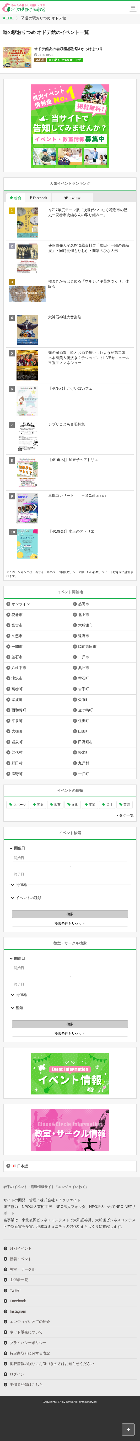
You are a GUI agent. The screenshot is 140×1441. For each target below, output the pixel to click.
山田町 (83, 731)
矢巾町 (83, 700)
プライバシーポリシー (28, 1343)
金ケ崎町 (85, 710)
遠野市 (83, 636)
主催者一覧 (19, 1280)
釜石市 (17, 657)
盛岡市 (83, 604)
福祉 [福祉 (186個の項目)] (109, 804)
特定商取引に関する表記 (30, 1353)
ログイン (17, 1374)
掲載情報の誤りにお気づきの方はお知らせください (52, 1364)
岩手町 (83, 689)
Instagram (18, 1311)
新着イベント (21, 1259)
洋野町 (17, 774)
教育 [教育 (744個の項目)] (57, 804)
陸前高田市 (87, 646)
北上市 (83, 615)
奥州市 (83, 668)
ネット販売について (26, 1332)
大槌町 (17, 731)
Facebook (18, 1301)
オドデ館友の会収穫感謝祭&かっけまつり (68, 49)
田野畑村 (85, 742)
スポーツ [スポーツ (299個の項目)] (19, 804)
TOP (7, 18)
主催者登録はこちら (26, 1384)
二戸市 (83, 657)
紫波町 (17, 700)
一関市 (17, 646)
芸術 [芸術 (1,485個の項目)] (126, 804)
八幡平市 (19, 668)
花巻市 (17, 615)
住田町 (83, 721)
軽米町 (83, 752)
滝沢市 (17, 678)
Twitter (15, 1290)
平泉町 (17, 721)
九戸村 (40, 59)
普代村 (17, 752)
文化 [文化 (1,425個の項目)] (75, 804)
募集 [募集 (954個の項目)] (40, 804)
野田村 (17, 763)
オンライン (21, 604)
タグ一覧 (126, 815)
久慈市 (17, 636)
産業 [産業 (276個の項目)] (92, 804)
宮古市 (17, 625)
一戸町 (83, 774)
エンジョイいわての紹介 (30, 1321)
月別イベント (21, 1248)
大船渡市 (85, 625)
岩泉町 (17, 742)
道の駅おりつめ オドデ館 (65, 59)
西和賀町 (19, 710)
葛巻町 (17, 689)
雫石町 (83, 678)
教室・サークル (22, 1269)
